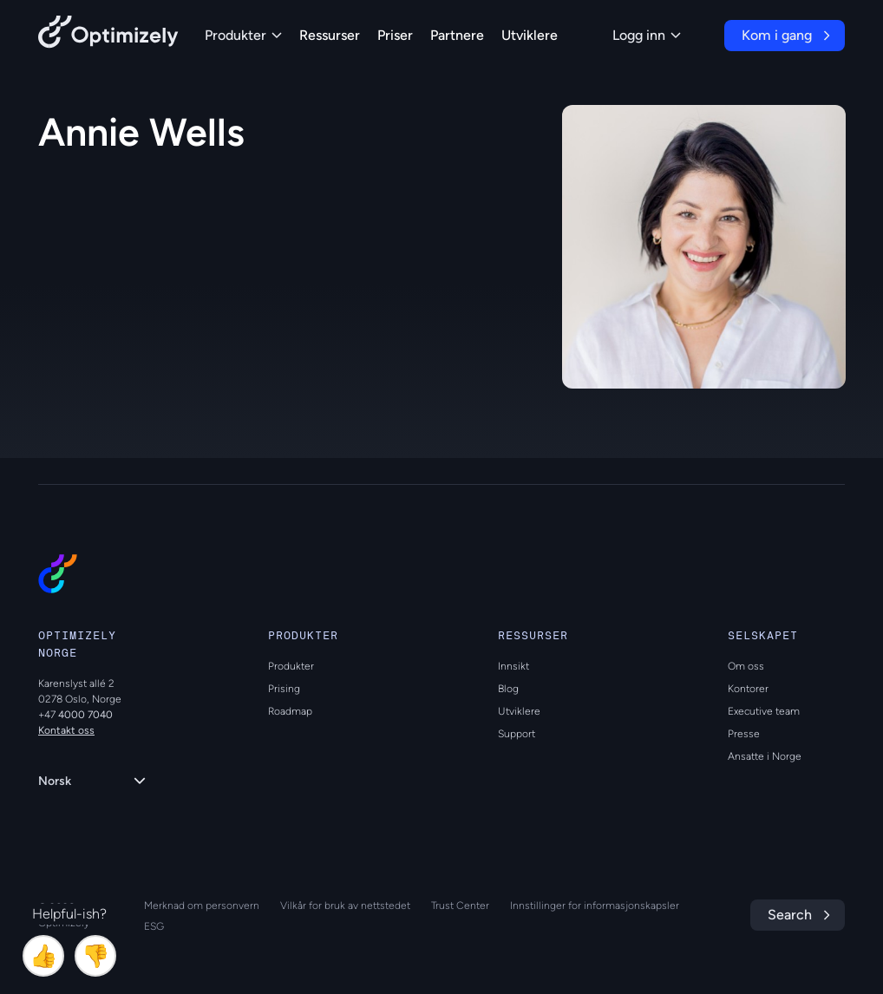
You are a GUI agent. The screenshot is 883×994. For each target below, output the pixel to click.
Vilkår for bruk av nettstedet (345, 905)
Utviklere (529, 35)
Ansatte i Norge (764, 756)
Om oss (746, 666)
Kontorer (748, 689)
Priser (395, 35)
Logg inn (646, 35)
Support (516, 734)
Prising (284, 689)
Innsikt (513, 666)
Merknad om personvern (201, 905)
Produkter (243, 35)
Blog (508, 689)
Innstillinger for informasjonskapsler (594, 905)
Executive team (764, 711)
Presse (744, 734)
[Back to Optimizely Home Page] (108, 35)
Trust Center (460, 905)
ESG (154, 926)
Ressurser (329, 35)
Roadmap (290, 711)
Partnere (457, 35)
